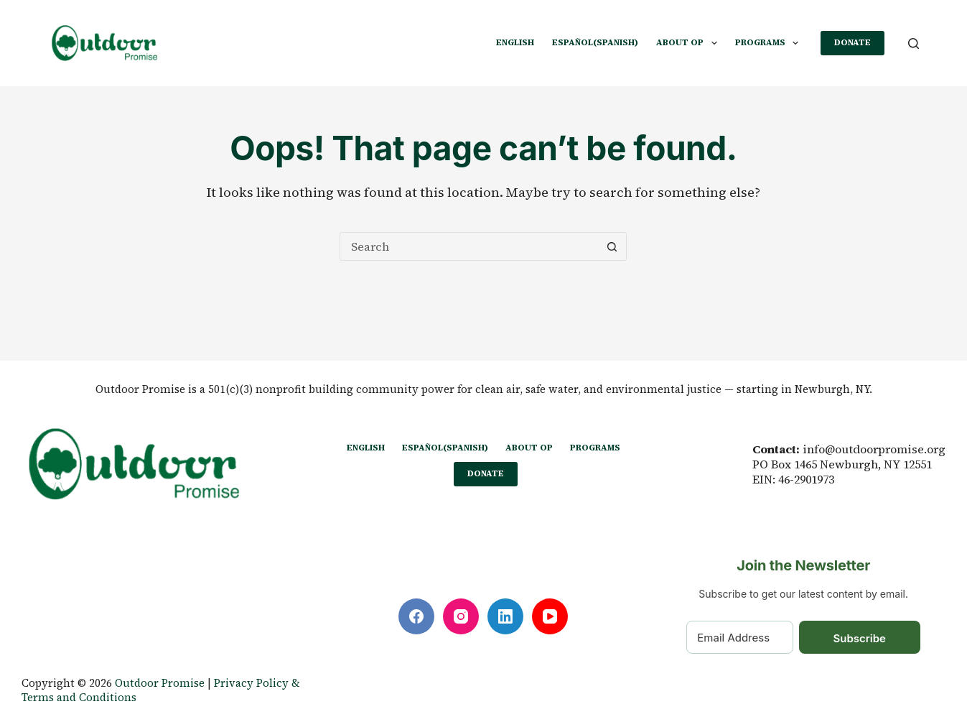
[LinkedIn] (505, 616)
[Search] (913, 43)
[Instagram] (461, 616)
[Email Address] (739, 637)
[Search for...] (468, 246)
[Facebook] (416, 616)
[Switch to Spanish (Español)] (595, 43)
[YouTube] (550, 616)
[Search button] (611, 246)
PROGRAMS (769, 43)
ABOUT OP (689, 43)
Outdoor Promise (160, 682)
